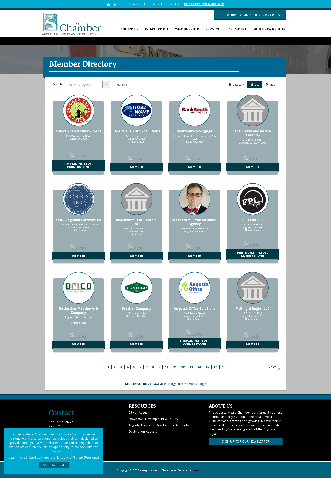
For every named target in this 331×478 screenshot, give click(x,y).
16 (215, 367)
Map (270, 84)
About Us (129, 29)
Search (57, 84)
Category (236, 84)
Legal (196, 470)
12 (183, 367)
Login (202, 384)
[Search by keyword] (83, 84)
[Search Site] (280, 15)
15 (207, 367)
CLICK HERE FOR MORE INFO (204, 4)
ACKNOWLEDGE (54, 465)
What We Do (156, 29)
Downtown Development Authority (153, 419)
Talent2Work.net (86, 457)
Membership (186, 29)
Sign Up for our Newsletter (245, 441)
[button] (106, 84)
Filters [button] (124, 84)
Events (212, 29)
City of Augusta (139, 412)
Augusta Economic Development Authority (159, 425)
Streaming (236, 29)
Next (275, 367)
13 (191, 367)
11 (175, 367)
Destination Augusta (143, 431)
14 (199, 367)
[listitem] (78, 136)
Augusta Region (270, 29)
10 (166, 367)
